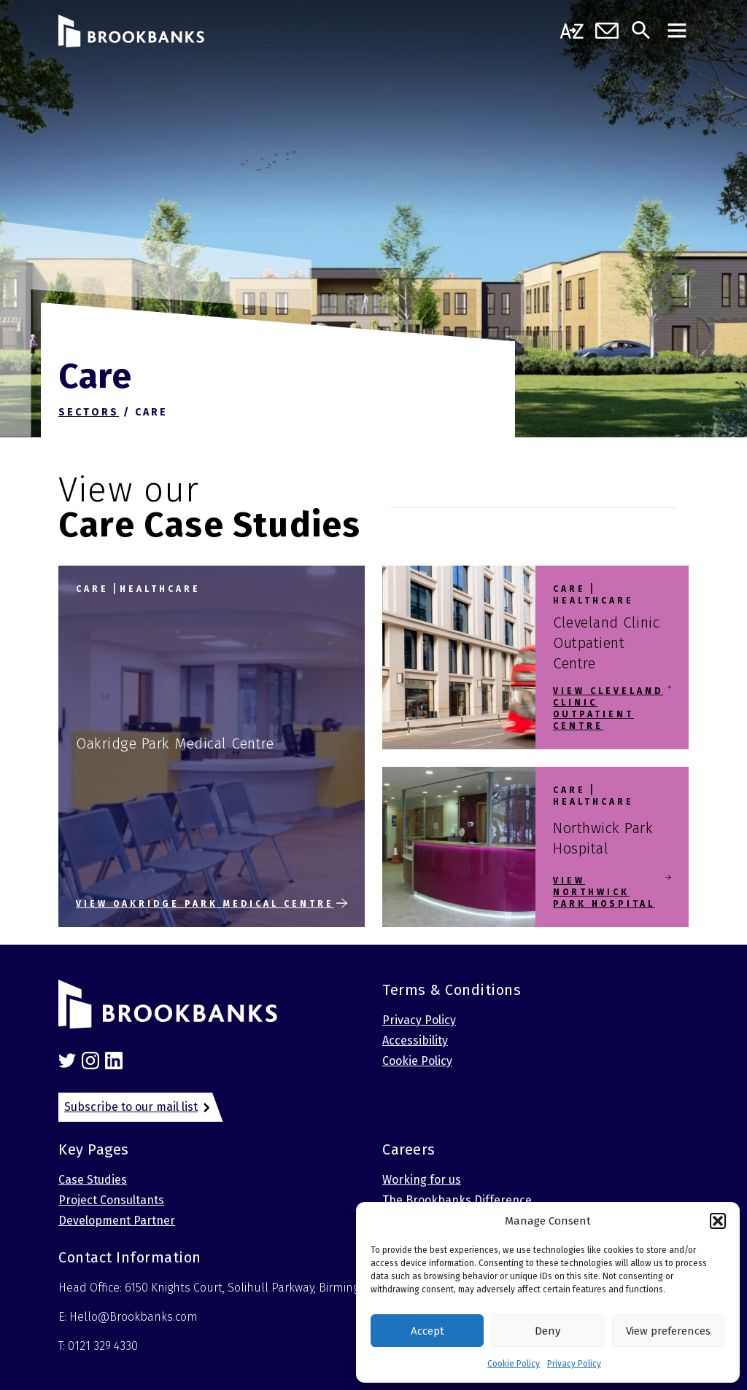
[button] (718, 1221)
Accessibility (415, 1040)
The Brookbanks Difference (457, 1200)
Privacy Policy (574, 1364)
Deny (547, 1331)
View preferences (668, 1331)
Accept (427, 1331)
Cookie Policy (513, 1364)
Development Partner (116, 1220)
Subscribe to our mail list (131, 1107)
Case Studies (92, 1180)
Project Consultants (111, 1200)
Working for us (421, 1180)
